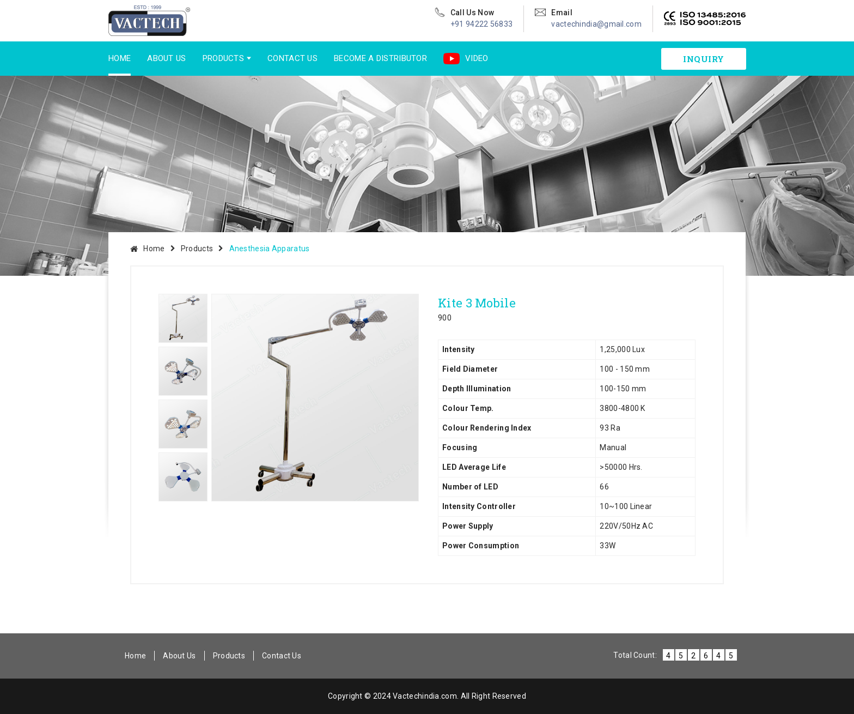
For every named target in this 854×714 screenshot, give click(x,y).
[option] (315, 397)
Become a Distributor (380, 58)
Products (223, 58)
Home (119, 58)
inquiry (703, 58)
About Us (166, 58)
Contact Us (292, 58)
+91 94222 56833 (481, 24)
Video (466, 58)
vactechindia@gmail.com (596, 24)
